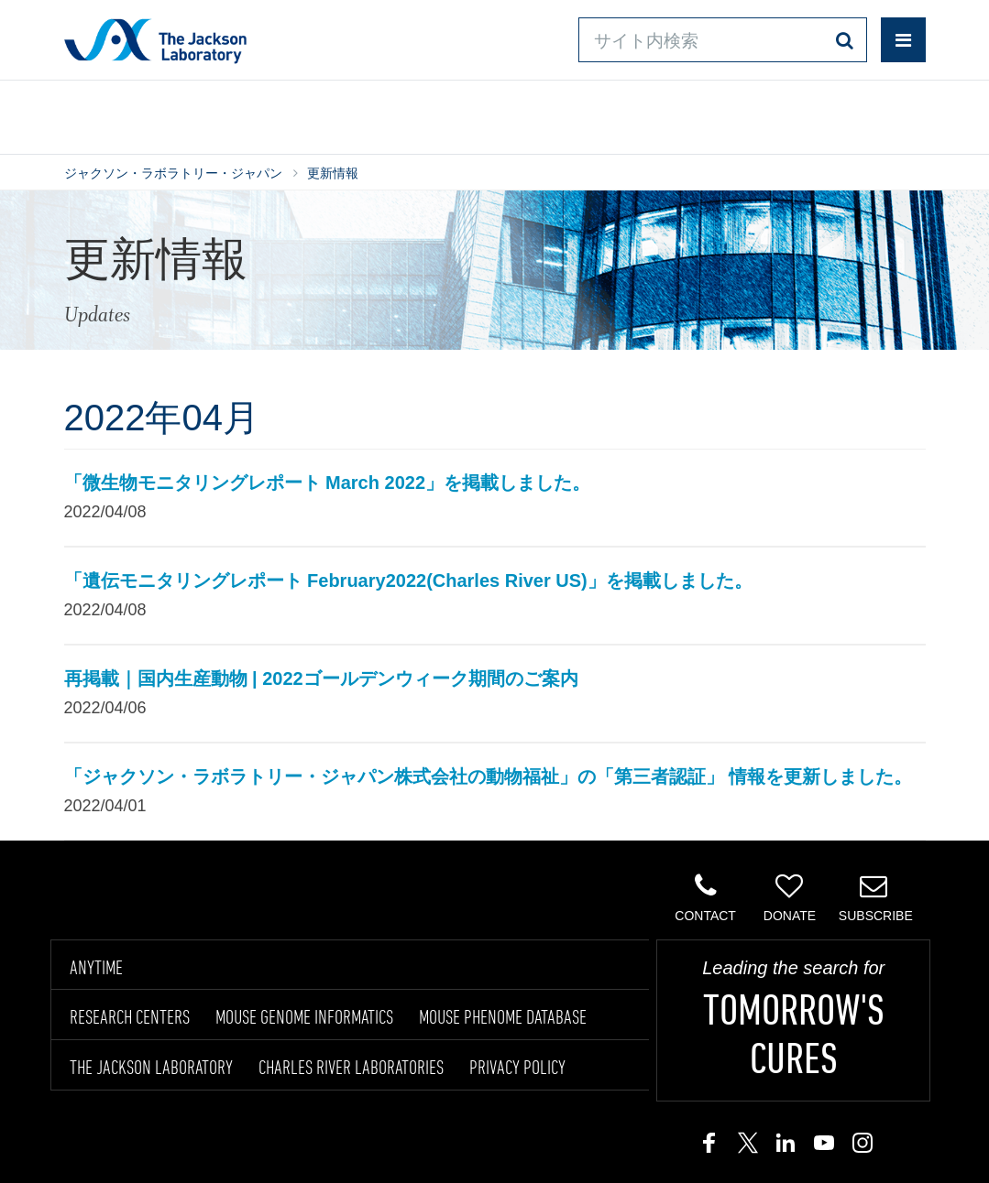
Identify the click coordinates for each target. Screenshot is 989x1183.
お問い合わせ (614, 114)
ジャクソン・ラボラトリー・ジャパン (173, 173)
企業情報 (861, 114)
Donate (789, 897)
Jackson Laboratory (155, 40)
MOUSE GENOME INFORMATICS (304, 1016)
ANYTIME (96, 967)
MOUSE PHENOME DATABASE (503, 1016)
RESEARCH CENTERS (130, 1016)
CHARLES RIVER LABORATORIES (351, 1067)
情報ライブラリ (264, 114)
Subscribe (876, 897)
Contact (705, 897)
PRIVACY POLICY (517, 1067)
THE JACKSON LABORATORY (151, 1067)
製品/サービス (107, 114)
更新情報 (332, 173)
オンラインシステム (453, 114)
